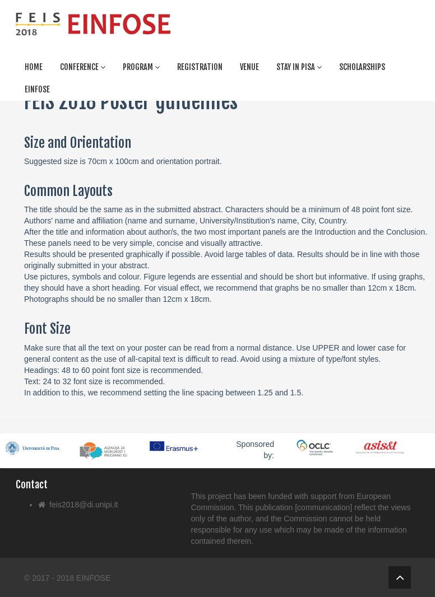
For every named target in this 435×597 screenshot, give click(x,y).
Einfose (37, 89)
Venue (249, 67)
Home (34, 67)
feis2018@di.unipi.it (83, 504)
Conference (82, 67)
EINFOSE (93, 577)
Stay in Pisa (299, 67)
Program (141, 67)
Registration (200, 67)
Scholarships (362, 67)
